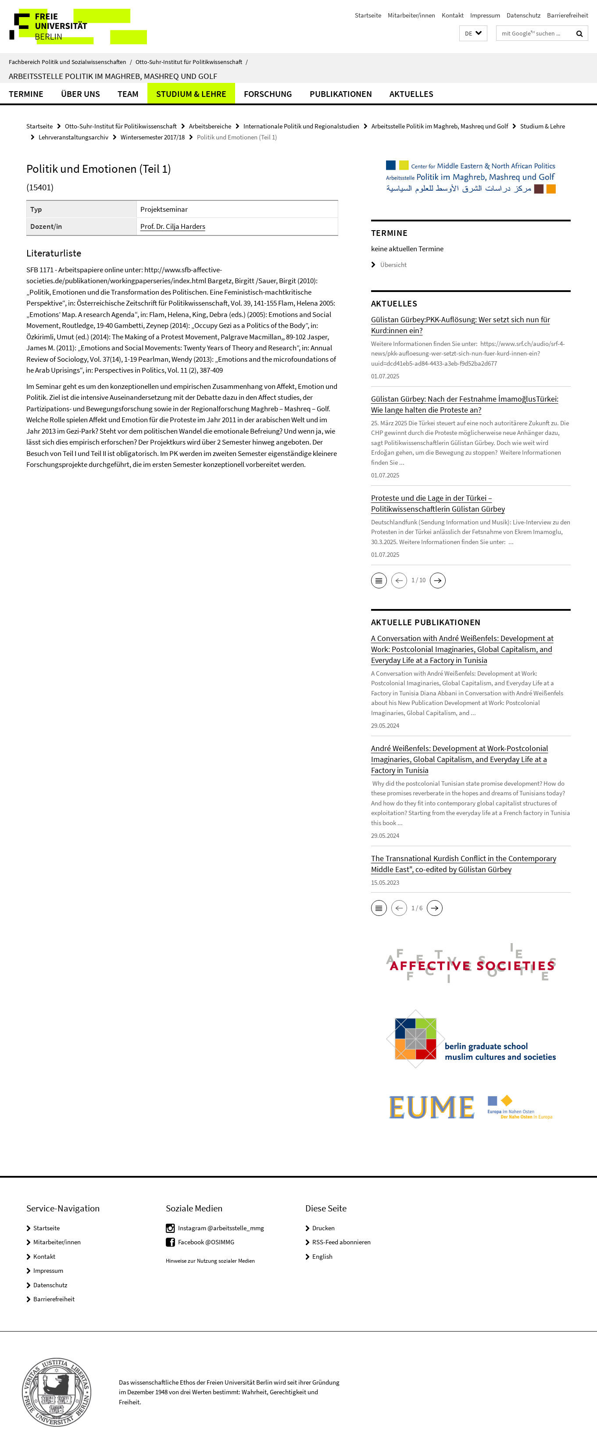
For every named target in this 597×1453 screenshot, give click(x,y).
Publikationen (341, 93)
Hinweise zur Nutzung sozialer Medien (210, 1260)
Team (128, 93)
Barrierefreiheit (567, 15)
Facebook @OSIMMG (206, 1242)
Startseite (368, 15)
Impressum (485, 15)
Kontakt (453, 15)
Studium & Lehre (191, 93)
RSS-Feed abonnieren (341, 1242)
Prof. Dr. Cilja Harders (172, 226)
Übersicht (389, 264)
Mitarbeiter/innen (411, 15)
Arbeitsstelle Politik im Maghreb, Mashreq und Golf (113, 76)
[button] (473, 33)
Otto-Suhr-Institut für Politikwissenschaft (192, 62)
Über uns (80, 93)
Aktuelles (411, 93)
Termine (26, 93)
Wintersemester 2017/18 (153, 137)
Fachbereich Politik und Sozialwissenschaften (70, 62)
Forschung (268, 93)
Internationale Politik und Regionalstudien (301, 126)
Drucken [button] (323, 1228)
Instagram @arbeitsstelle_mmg (221, 1228)
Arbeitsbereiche (210, 126)
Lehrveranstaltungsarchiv (73, 137)
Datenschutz (523, 15)
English (322, 1256)
